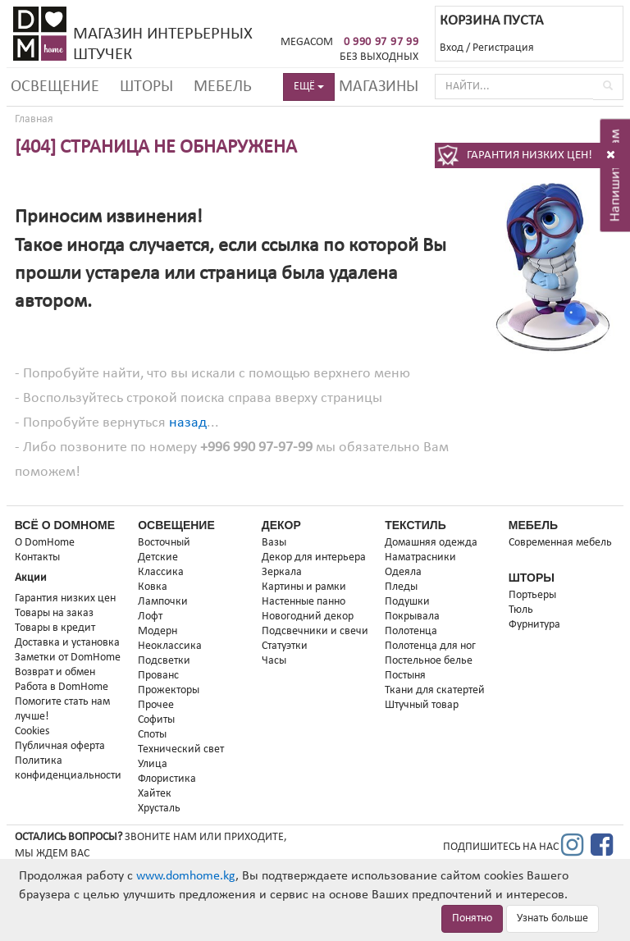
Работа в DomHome (61, 687)
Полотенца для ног (430, 646)
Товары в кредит (55, 628)
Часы (274, 661)
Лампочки (163, 602)
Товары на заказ (54, 613)
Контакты (37, 557)
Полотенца (411, 631)
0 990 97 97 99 (381, 42)
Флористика (167, 779)
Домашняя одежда (431, 543)
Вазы (274, 543)
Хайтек (154, 794)
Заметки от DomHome (68, 657)
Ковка (152, 587)
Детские (158, 557)
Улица (152, 764)
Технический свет (181, 749)
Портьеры (532, 595)
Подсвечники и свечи (315, 631)
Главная (34, 119)
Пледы (401, 587)
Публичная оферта (60, 746)
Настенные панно (303, 602)
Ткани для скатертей (435, 690)
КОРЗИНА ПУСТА (491, 21)
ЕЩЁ (309, 86)
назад (188, 423)
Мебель (223, 87)
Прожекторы (168, 690)
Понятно (472, 918)
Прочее (156, 705)
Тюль (521, 610)
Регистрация (503, 48)
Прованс (158, 675)
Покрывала (412, 616)
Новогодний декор (308, 616)
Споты (152, 735)
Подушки (407, 602)
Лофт (150, 616)
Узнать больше (552, 918)
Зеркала (282, 572)
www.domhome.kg (185, 876)
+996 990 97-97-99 (256, 447)
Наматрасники (420, 557)
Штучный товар (422, 705)
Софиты (156, 720)
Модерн (157, 631)
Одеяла (403, 572)
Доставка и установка (67, 643)
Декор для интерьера (314, 557)
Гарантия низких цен (65, 598)
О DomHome (45, 543)
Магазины (378, 87)
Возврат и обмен (55, 672)
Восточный (164, 543)
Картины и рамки (304, 587)
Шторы (146, 87)
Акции (31, 578)
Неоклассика (170, 646)
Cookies (32, 731)
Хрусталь (159, 808)
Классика (161, 572)
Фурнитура (534, 625)
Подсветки (164, 661)
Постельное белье (428, 661)
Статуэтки (285, 646)
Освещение (55, 87)
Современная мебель (560, 543)
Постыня (405, 675)
